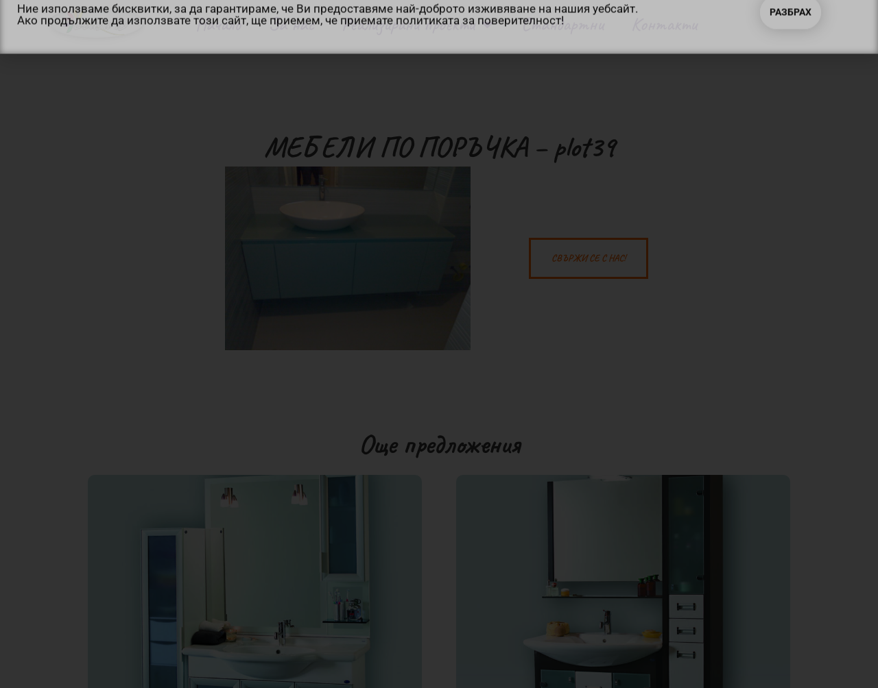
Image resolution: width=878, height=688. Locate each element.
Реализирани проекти (417, 24)
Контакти (664, 24)
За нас (291, 24)
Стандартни (562, 24)
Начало (218, 24)
